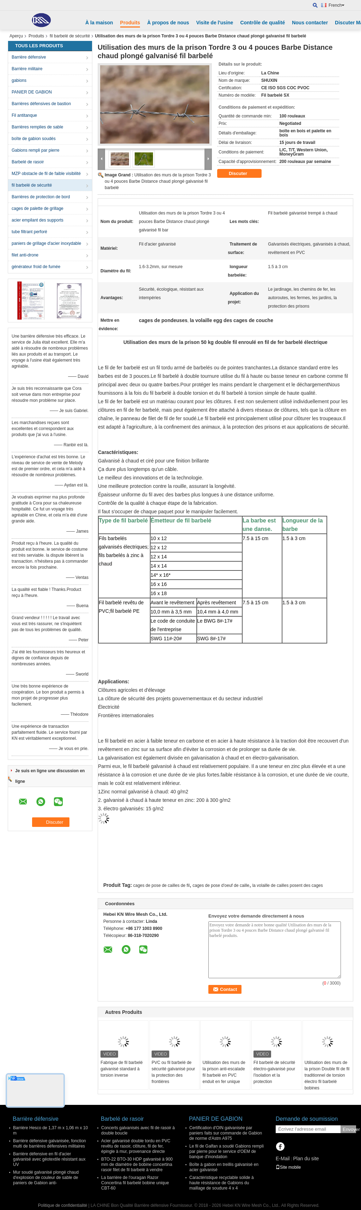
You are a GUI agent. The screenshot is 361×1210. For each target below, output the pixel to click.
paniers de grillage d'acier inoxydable (46, 243)
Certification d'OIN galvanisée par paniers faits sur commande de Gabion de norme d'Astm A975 (225, 1133)
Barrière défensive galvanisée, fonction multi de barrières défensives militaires (49, 1143)
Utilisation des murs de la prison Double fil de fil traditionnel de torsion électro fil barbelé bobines (327, 1075)
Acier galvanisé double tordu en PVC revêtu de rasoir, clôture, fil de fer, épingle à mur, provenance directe (135, 1146)
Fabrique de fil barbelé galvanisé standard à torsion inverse (121, 1069)
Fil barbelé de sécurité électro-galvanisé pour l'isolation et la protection (274, 1072)
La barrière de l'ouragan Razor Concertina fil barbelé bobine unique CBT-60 (135, 1183)
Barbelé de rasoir (28, 161)
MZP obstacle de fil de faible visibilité (46, 173)
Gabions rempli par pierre (35, 150)
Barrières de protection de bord (41, 196)
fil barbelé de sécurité (70, 36)
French (336, 5)
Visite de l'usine (214, 22)
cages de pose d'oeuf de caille (220, 885)
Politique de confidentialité (62, 1205)
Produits (130, 22)
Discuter (243, 173)
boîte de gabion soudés (34, 138)
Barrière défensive (29, 57)
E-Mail (283, 1158)
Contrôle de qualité (262, 22)
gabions (19, 80)
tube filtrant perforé (29, 231)
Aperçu (16, 36)
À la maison (99, 22)
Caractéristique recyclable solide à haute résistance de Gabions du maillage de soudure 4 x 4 (221, 1183)
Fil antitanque (24, 115)
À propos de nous (168, 22)
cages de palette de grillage (37, 208)
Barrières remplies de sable (37, 127)
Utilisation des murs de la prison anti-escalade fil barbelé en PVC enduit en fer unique (223, 1072)
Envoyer (349, 1129)
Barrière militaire (27, 68)
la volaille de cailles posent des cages (287, 885)
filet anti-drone (25, 255)
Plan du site (306, 1158)
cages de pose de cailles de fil (161, 885)
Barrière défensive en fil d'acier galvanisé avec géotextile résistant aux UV (49, 1159)
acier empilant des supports (37, 220)
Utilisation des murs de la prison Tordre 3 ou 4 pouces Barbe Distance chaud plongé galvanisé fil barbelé (158, 181)
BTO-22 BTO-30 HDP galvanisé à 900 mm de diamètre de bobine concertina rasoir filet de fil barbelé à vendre (137, 1164)
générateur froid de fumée (36, 266)
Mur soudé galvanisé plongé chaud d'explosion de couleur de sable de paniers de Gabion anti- (46, 1177)
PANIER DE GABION (32, 92)
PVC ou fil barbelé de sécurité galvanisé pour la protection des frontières (173, 1072)
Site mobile (288, 1167)
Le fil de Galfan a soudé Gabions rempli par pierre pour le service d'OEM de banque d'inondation (226, 1151)
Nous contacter (310, 22)
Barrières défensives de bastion (41, 103)
